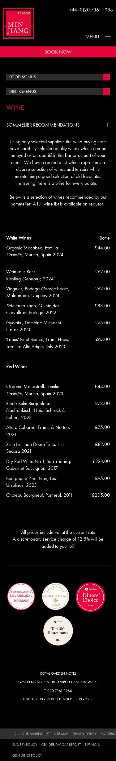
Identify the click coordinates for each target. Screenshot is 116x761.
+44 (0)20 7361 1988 (91, 10)
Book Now (58, 52)
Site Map (61, 734)
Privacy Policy (84, 734)
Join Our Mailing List (31, 734)
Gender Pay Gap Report (61, 744)
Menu (92, 37)
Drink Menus (22, 91)
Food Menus (22, 77)
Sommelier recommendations (42, 125)
